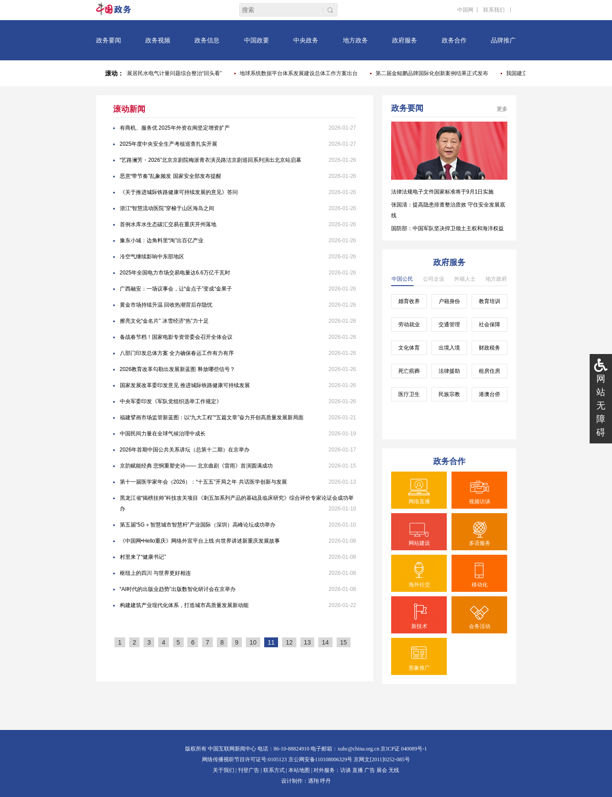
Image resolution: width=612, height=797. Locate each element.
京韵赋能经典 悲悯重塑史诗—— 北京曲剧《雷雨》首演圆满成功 (196, 466)
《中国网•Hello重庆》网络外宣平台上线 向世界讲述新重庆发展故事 (200, 541)
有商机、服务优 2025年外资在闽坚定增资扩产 (175, 128)
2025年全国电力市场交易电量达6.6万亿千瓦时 (175, 273)
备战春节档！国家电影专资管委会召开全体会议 (176, 337)
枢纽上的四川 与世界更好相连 (155, 573)
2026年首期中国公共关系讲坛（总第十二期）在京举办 (185, 450)
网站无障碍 (600, 405)
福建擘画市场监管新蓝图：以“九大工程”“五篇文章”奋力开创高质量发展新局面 (212, 417)
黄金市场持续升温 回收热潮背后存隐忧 (166, 305)
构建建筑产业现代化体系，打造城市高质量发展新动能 (184, 605)
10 (253, 642)
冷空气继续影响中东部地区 (152, 256)
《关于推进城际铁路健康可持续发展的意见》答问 (179, 192)
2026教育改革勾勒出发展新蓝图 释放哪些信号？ (177, 369)
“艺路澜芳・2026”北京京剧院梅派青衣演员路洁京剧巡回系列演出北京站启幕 (211, 160)
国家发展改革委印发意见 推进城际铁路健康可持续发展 (185, 385)
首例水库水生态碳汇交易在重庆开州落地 (168, 224)
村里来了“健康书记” (143, 557)
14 (325, 642)
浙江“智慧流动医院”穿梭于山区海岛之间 (167, 208)
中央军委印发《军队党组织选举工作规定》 (171, 401)
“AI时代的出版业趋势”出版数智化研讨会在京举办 (178, 589)
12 (289, 642)
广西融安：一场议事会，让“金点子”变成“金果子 (176, 289)
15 (343, 642)
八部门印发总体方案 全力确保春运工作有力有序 (177, 353)
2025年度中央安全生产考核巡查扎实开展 (169, 144)
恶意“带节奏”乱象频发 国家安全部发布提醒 (170, 176)
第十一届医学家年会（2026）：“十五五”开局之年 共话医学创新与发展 (203, 482)
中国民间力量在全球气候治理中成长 (163, 433)
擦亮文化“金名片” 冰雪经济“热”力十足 (164, 321)
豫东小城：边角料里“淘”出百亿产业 (162, 240)
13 (307, 642)
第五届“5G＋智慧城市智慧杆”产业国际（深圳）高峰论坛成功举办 (197, 525)
